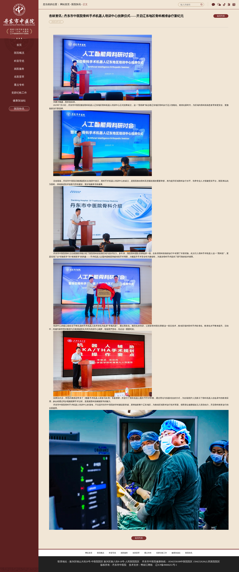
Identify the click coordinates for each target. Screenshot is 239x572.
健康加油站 (176, 553)
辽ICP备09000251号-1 (166, 565)
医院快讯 (188, 553)
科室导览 (112, 553)
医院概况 (100, 553)
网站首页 (65, 4)
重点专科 (147, 553)
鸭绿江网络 (147, 565)
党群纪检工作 (161, 553)
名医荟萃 (136, 553)
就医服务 (124, 553)
